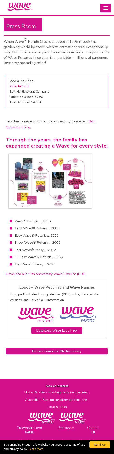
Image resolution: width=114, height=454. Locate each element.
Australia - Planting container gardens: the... (57, 399)
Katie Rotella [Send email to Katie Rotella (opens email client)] (19, 86)
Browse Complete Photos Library (56, 351)
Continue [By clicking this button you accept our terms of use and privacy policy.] (100, 444)
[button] (105, 8)
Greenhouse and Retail (29, 430)
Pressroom (66, 427)
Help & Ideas (57, 407)
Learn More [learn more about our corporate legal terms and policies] (36, 449)
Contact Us (93, 430)
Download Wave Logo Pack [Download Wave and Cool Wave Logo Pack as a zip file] (56, 330)
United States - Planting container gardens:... (57, 392)
